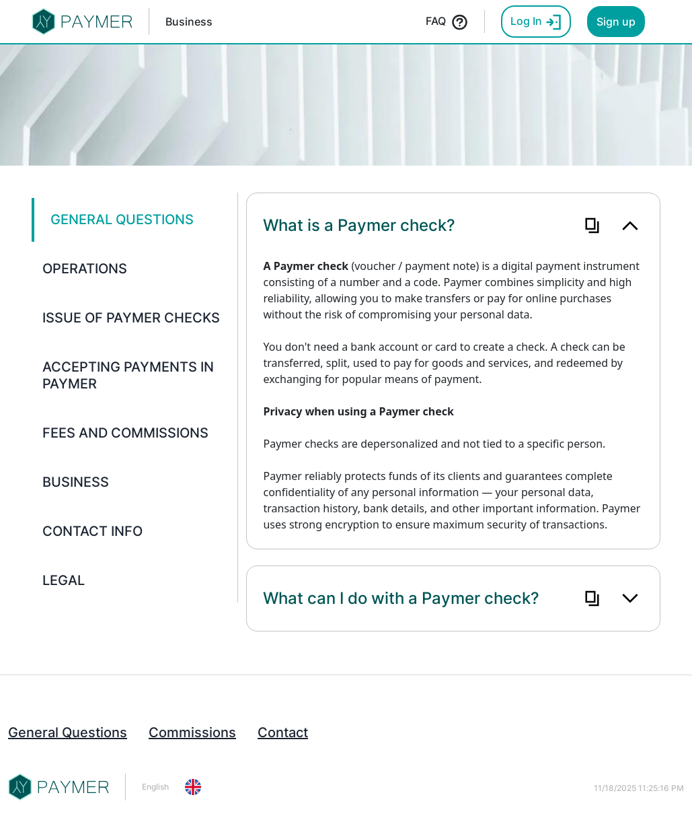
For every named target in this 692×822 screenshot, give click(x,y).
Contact (283, 732)
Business (189, 21)
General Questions (67, 732)
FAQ (447, 22)
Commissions (192, 732)
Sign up (616, 21)
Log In (536, 22)
